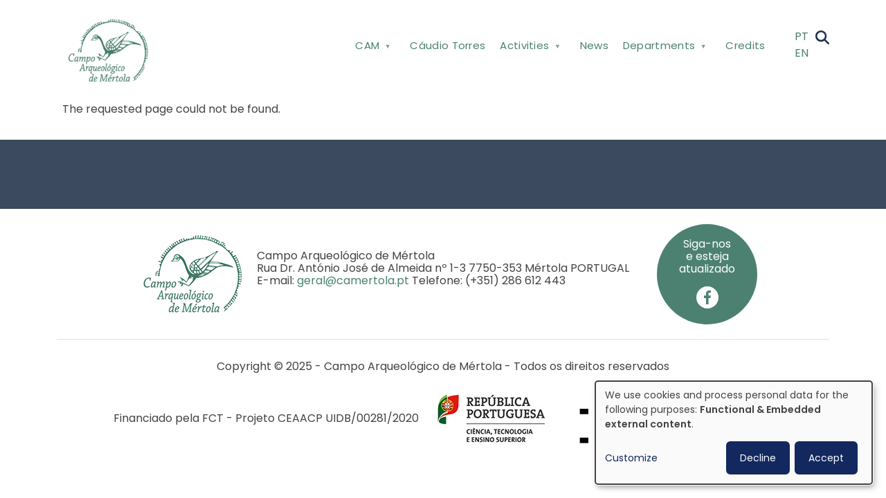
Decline (758, 458)
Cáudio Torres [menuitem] (447, 45)
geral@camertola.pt (353, 280)
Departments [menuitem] (662, 48)
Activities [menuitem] (529, 48)
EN (801, 53)
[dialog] (733, 432)
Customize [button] (631, 458)
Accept (826, 458)
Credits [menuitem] (745, 45)
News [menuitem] (594, 45)
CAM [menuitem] (371, 48)
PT (801, 36)
